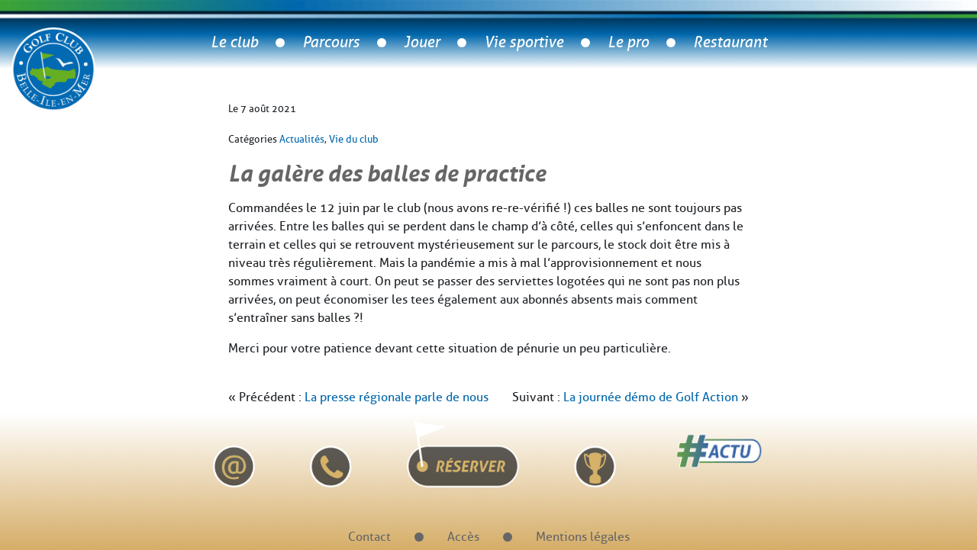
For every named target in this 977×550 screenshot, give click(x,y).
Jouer (422, 42)
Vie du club (354, 139)
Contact (369, 536)
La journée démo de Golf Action (650, 397)
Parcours (331, 42)
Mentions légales (583, 536)
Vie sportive (523, 42)
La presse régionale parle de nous (396, 397)
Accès (463, 536)
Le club (234, 42)
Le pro (628, 42)
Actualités (301, 139)
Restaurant (730, 42)
